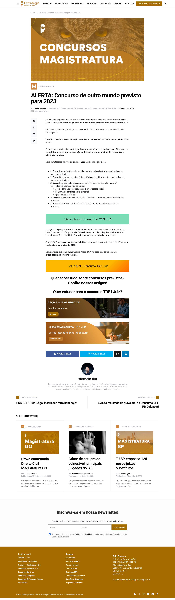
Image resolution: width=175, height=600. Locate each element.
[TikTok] (157, 596)
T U (24, 560)
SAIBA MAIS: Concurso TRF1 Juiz (88, 267)
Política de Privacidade (84, 536)
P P (27, 563)
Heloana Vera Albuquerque (82, 475)
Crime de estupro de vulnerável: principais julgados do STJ (85, 465)
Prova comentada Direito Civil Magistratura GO (35, 465)
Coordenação (30, 475)
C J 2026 (28, 570)
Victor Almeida (40, 110)
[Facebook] (135, 596)
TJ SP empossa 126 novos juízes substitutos (131, 465)
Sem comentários (127, 110)
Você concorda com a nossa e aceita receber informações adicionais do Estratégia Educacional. (88, 537)
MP (71, 574)
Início (33, 13)
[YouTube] (148, 596)
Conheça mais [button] (55, 341)
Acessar (53, 316)
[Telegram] (152, 596)
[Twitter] (139, 596)
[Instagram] (144, 596)
